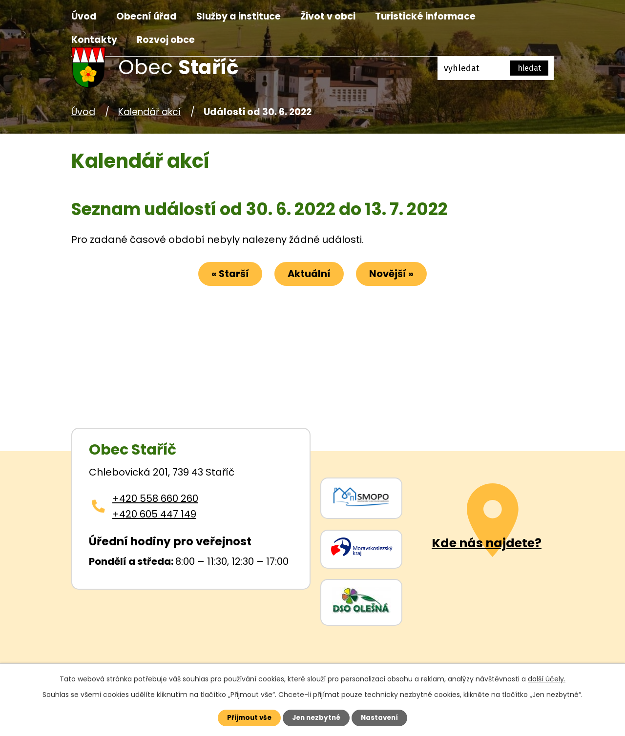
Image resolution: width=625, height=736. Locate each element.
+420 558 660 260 (155, 498)
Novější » (395, 274)
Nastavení (383, 717)
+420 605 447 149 (154, 514)
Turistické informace (425, 16)
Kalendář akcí (149, 112)
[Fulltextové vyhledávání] (496, 68)
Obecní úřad (146, 16)
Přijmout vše (245, 717)
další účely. (546, 678)
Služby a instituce (238, 16)
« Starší (227, 274)
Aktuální (309, 274)
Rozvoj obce (166, 39)
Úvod (84, 16)
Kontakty (94, 39)
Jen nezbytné (316, 717)
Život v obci (327, 16)
